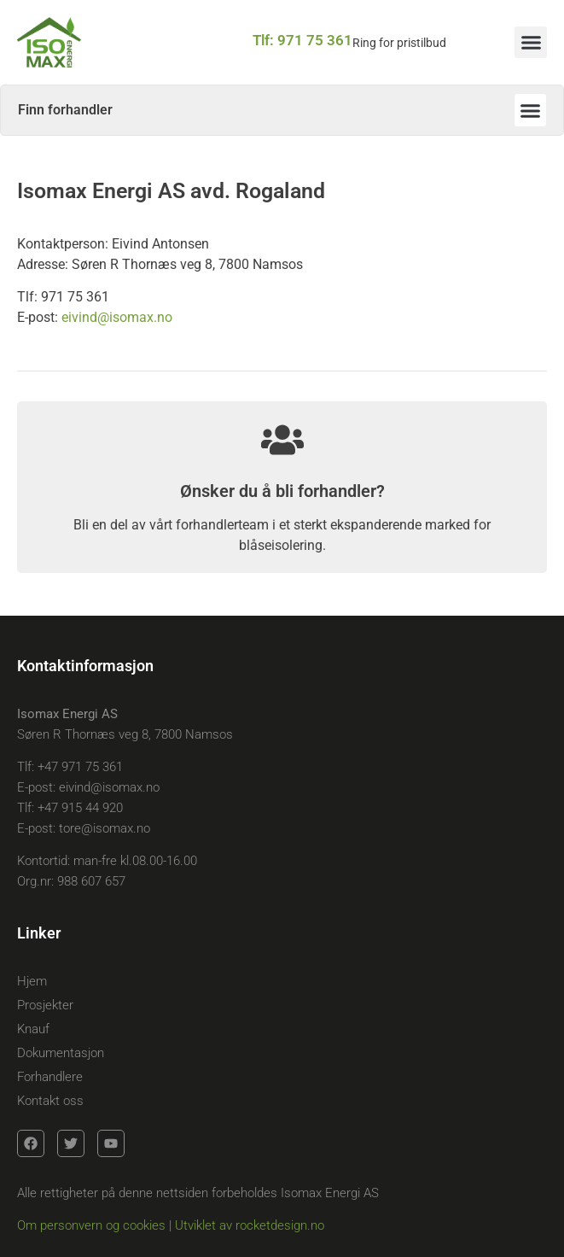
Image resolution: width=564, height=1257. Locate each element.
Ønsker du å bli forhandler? (282, 491)
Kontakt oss (50, 1100)
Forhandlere (50, 1077)
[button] (531, 42)
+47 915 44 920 (80, 808)
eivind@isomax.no (116, 317)
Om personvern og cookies (91, 1225)
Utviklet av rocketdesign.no (249, 1225)
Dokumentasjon (60, 1053)
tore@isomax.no (104, 828)
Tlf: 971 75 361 (302, 40)
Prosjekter (45, 1005)
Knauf (33, 1029)
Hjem (32, 981)
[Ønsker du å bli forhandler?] (282, 439)
